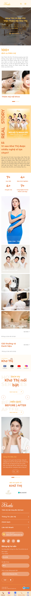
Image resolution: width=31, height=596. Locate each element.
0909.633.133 (17, 535)
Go (15, 471)
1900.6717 (9, 535)
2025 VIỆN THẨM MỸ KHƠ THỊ (9, 588)
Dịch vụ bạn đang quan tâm (10, 570)
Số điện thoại (5, 562)
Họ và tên (5, 553)
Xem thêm (27, 331)
